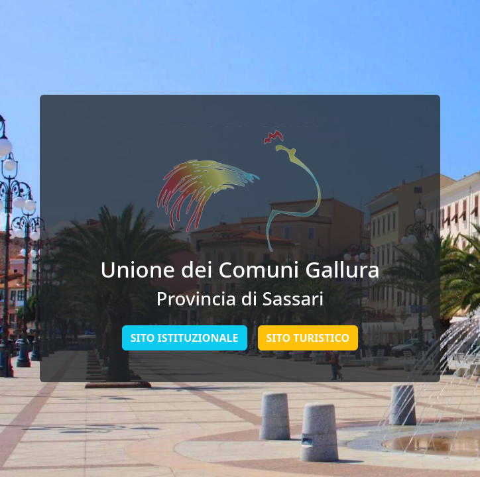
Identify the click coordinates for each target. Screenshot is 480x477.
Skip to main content (0, 0)
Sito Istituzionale (185, 338)
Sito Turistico (308, 338)
